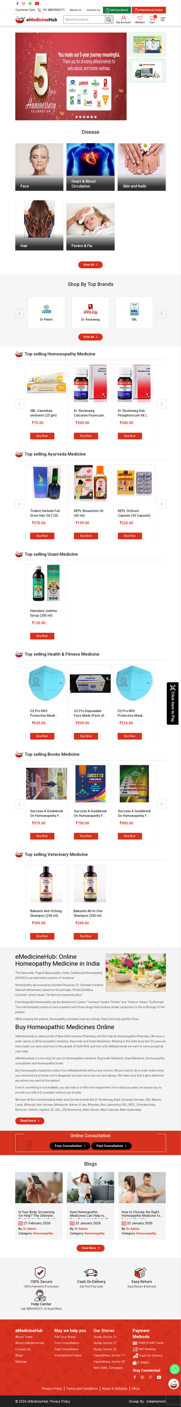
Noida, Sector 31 (105, 1337)
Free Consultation (68, 1146)
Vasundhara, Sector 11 (109, 1355)
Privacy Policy (51, 1388)
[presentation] (19, 313)
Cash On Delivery (148, 1356)
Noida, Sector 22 (105, 1349)
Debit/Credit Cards (148, 1343)
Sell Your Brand (65, 1337)
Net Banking (144, 1349)
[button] (73, 117)
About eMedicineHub (29, 1343)
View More (89, 1248)
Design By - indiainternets (147, 1401)
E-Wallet (141, 1362)
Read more (28, 1121)
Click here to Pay (172, 703)
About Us (75, 10)
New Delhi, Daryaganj (108, 1368)
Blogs (19, 1355)
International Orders (68, 1355)
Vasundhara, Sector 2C (109, 1362)
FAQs (136, 1388)
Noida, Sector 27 (105, 1343)
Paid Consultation (109, 1146)
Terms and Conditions (82, 1388)
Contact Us (93, 10)
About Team (23, 1337)
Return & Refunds (114, 1388)
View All (88, 265)
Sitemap (21, 1362)
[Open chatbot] (173, 1383)
